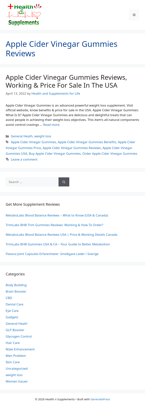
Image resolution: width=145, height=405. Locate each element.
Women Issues (17, 381)
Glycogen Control (19, 336)
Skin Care (13, 362)
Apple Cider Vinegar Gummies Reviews (72, 148)
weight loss (42, 136)
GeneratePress (100, 399)
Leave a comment (24, 159)
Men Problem (16, 355)
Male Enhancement (20, 349)
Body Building (16, 285)
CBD (9, 298)
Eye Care (12, 310)
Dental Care (14, 304)
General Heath (21, 136)
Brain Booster (16, 291)
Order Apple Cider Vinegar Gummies (109, 153)
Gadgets (12, 317)
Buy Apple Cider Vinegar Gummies (55, 153)
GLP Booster (15, 330)
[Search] (64, 181)
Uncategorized (17, 368)
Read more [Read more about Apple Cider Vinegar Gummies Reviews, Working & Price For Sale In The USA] (51, 124)
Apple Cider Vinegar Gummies (33, 142)
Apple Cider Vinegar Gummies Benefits (87, 142)
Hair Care (13, 343)
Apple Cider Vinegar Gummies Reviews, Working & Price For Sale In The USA (66, 81)
